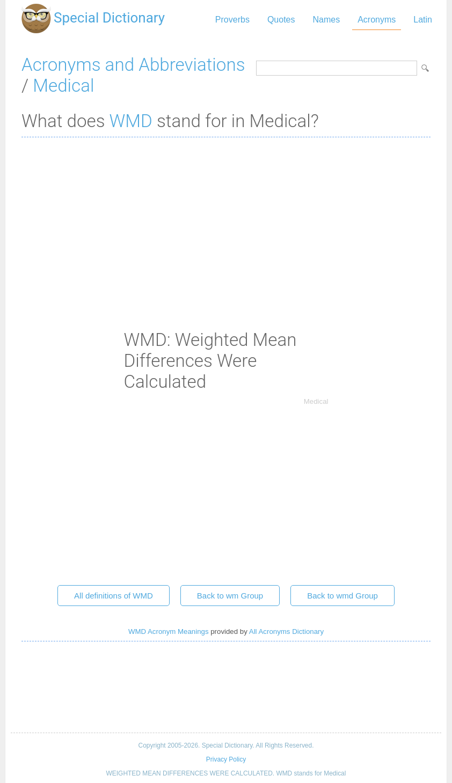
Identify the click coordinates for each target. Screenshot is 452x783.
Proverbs (232, 19)
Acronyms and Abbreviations (133, 64)
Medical (63, 85)
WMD (131, 120)
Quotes (281, 19)
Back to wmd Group (342, 595)
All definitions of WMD (113, 595)
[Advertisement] (226, 223)
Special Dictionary (109, 18)
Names (326, 19)
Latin (422, 19)
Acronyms (377, 19)
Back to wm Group (230, 595)
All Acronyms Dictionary (286, 631)
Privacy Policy (226, 759)
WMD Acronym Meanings (168, 631)
